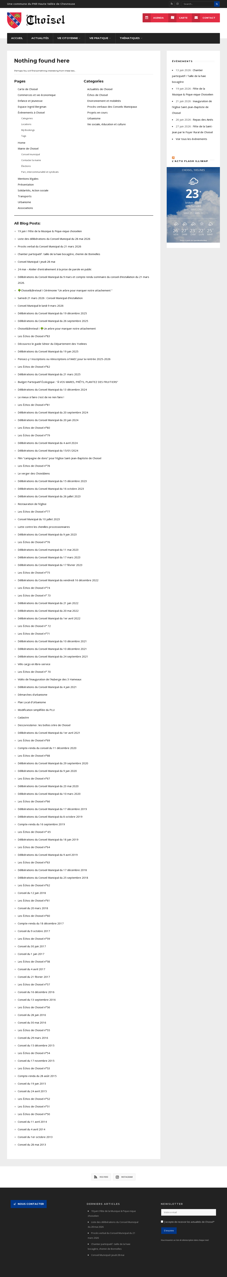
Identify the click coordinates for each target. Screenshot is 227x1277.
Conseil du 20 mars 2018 (33, 904)
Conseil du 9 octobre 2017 (34, 927)
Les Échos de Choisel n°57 (34, 980)
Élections (26, 162)
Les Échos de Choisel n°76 (34, 538)
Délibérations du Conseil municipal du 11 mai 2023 (48, 546)
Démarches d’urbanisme (32, 690)
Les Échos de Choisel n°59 (34, 934)
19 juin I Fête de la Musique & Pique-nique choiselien (50, 227)
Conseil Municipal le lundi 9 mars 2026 (40, 301)
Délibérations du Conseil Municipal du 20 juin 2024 (48, 416)
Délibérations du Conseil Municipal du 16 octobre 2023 (51, 485)
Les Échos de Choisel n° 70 (34, 668)
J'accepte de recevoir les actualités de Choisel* (189, 1218)
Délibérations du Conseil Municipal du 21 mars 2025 (49, 370)
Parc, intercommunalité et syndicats (40, 168)
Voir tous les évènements (191, 135)
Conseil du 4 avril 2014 (31, 1125)
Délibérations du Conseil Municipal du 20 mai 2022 (48, 607)
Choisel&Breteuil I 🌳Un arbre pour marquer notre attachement (57, 324)
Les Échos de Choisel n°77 (34, 507)
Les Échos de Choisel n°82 (34, 362)
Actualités (40, 34)
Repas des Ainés (203, 115)
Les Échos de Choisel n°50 (34, 1110)
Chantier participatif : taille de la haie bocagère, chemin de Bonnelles (59, 250)
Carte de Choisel (28, 85)
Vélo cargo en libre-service (34, 660)
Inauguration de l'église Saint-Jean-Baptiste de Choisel (192, 103)
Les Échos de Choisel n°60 (34, 912)
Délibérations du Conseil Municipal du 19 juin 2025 (48, 347)
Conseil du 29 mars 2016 (33, 1034)
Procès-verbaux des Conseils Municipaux (112, 102)
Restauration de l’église (32, 500)
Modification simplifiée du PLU (36, 706)
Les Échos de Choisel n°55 (34, 1026)
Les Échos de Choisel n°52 (34, 1095)
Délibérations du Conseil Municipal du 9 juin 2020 (47, 767)
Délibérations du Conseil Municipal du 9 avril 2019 (48, 851)
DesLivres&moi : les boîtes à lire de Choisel (44, 721)
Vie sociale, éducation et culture (106, 120)
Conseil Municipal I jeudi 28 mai (36, 257)
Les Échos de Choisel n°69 (34, 736)
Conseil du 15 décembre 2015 (36, 1041)
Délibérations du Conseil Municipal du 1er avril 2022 (49, 614)
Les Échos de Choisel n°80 (34, 423)
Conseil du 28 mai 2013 (32, 1140)
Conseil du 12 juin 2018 (32, 889)
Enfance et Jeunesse (30, 97)
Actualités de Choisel (99, 85)
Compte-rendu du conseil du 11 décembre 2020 (47, 744)
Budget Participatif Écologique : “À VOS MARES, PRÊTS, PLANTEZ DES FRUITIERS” (68, 378)
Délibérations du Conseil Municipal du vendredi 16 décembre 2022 (58, 576)
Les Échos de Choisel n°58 (34, 957)
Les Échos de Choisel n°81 (34, 401)
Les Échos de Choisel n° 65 (34, 828)
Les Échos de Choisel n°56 (34, 1003)
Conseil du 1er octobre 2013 (35, 1133)
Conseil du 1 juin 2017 (31, 950)
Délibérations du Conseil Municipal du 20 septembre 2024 (53, 408)
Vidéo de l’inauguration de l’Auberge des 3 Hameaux (49, 675)
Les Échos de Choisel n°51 (34, 1102)
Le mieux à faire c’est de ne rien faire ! (41, 393)
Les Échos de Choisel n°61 (34, 896)
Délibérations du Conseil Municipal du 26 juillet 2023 (49, 492)
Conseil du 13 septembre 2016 (37, 995)
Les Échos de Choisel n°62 (34, 881)
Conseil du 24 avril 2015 (32, 1087)
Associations (25, 204)
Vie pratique (98, 34)
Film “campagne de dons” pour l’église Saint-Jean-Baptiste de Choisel (59, 454)
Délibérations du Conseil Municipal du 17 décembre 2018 (52, 866)
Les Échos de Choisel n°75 (34, 568)
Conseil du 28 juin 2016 (32, 1011)
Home (21, 138)
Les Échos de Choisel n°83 (34, 332)
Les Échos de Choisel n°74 (34, 584)
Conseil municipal (30, 150)
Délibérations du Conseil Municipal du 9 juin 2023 (47, 530)
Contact (203, 17)
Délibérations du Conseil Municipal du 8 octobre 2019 (50, 812)
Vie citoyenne (67, 34)
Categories (27, 114)
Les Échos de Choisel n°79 (34, 431)
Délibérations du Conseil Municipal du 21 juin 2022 (48, 599)
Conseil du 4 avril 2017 (31, 965)
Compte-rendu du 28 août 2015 (37, 1072)
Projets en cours (97, 108)
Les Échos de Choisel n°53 (34, 1064)
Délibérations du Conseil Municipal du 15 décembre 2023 (52, 477)
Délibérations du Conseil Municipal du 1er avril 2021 (49, 729)
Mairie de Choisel (28, 144)
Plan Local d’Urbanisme (32, 698)
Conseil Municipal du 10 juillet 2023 (39, 515)
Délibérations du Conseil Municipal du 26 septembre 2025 (53, 317)
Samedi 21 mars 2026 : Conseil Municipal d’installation (50, 294)
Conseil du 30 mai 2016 (32, 1018)
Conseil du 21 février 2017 (34, 973)
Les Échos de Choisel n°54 (34, 1049)
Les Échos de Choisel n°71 (34, 629)
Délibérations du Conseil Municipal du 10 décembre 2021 (52, 637)
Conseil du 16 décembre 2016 (36, 988)
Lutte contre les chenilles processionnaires (44, 523)
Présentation (26, 180)
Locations (26, 120)
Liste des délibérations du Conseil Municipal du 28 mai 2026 (54, 235)
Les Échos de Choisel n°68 (34, 751)
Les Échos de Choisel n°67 (34, 774)
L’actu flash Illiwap (190, 157)
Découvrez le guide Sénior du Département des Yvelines (52, 340)
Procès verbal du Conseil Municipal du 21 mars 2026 (49, 242)
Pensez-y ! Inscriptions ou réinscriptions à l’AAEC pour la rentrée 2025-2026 (64, 355)
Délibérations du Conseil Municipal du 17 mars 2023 (49, 553)
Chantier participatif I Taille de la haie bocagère (189, 72)
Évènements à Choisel (31, 108)
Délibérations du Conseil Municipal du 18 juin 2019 (48, 835)
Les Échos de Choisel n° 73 (34, 591)
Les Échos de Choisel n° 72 (34, 622)
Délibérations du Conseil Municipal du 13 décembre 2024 (52, 385)
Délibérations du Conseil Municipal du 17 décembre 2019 (52, 805)
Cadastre (23, 713)
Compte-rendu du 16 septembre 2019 (41, 820)
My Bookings (28, 126)
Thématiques (130, 34)
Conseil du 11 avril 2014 (32, 1118)
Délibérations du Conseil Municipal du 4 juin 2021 (47, 683)
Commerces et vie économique (37, 91)
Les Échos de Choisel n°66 (34, 797)
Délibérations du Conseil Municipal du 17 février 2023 (50, 561)
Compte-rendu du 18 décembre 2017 (41, 919)
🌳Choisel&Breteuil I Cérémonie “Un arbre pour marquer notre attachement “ (65, 286)
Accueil (17, 34)
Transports (25, 192)
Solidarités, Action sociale (33, 186)
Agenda (153, 17)
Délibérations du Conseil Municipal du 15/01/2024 (48, 446)
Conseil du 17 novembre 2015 (36, 1056)
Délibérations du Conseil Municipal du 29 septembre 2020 (53, 759)
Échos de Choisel (97, 91)
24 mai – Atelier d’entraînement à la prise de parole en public (55, 265)
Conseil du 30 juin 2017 (32, 942)
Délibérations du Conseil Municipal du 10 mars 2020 (49, 790)
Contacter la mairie (31, 156)
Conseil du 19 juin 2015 (32, 1079)
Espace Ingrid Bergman (32, 102)
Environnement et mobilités (104, 97)
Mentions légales (28, 174)
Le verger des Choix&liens (34, 469)
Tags (23, 132)
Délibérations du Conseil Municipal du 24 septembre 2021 (53, 652)
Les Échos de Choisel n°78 (34, 462)
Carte (177, 17)
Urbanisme (24, 198)
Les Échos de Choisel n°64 (34, 843)
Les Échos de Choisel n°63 (34, 858)
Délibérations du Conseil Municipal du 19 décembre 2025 (52, 309)
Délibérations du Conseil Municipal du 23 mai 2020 (48, 782)
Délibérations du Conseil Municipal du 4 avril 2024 (48, 439)
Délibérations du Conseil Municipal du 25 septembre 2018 (53, 873)
